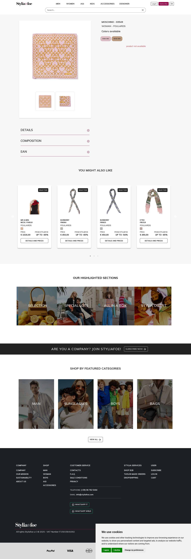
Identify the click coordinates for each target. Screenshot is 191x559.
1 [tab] (90, 256)
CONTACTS (75, 470)
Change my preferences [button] (134, 550)
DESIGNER (124, 3)
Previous (12, 216)
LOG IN (154, 474)
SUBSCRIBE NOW (136, 349)
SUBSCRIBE (156, 470)
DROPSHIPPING (131, 478)
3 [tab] (98, 256)
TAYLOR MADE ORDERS (134, 474)
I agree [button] (106, 550)
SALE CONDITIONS (78, 478)
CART (153, 478)
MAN (45, 470)
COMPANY (20, 470)
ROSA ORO (105, 38)
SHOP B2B (128, 470)
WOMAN (47, 474)
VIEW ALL (95, 439)
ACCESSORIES (49, 485)
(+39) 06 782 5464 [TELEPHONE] (89, 490)
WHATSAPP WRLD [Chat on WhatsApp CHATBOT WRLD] (81, 511)
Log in (154, 4)
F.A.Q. (72, 474)
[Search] (95, 10)
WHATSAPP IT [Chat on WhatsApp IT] (80, 504)
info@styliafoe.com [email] (84, 494)
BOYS (45, 478)
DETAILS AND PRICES (35, 241)
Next (175, 216)
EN (172, 4)
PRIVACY (74, 481)
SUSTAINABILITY (23, 478)
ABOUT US (21, 481)
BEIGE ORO (117, 38)
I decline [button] (117, 550)
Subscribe (163, 4)
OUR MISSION (22, 474)
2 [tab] (94, 256)
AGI (44, 481)
